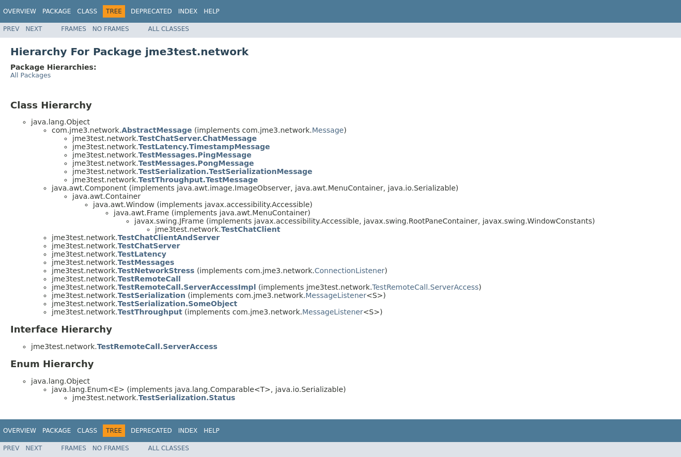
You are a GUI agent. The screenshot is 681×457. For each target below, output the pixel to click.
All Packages (30, 75)
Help (212, 11)
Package (56, 11)
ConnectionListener (350, 270)
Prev (11, 29)
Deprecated (151, 11)
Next (33, 29)
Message (328, 130)
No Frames (110, 29)
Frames (73, 29)
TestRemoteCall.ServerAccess (425, 287)
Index (188, 11)
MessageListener (335, 295)
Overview (19, 11)
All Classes (168, 29)
